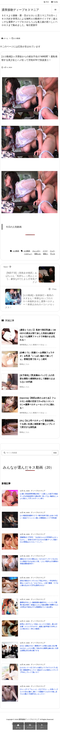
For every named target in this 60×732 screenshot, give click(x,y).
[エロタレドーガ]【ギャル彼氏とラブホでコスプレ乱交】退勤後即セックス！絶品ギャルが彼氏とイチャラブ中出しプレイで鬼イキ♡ (39, 670)
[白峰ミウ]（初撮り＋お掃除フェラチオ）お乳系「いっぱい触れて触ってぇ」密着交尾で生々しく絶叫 (37, 355)
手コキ (52, 254)
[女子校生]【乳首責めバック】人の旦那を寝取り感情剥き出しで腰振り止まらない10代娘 (37, 378)
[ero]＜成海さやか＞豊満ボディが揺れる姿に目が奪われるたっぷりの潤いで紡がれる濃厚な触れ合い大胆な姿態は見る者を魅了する (39, 648)
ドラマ (45, 251)
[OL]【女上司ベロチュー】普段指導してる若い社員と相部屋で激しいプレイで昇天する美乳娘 (37, 423)
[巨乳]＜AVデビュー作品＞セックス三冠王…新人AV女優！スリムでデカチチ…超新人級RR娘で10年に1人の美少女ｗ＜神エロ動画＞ (38, 626)
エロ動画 (17, 38)
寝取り (45, 254)
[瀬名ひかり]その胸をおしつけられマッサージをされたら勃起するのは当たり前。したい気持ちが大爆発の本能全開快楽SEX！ (39, 561)
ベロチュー (28, 254)
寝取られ (37, 254)
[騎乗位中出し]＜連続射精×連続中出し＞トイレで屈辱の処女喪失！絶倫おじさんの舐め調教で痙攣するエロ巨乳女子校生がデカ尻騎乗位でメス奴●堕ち (39, 605)
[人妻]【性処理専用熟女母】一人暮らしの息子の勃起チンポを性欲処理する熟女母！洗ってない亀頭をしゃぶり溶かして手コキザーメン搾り (39, 496)
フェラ (52, 251)
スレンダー (36, 251)
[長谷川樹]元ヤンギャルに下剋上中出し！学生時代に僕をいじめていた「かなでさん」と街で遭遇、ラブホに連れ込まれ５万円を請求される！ (39, 583)
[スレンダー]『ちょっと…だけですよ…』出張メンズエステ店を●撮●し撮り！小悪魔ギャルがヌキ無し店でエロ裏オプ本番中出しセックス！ (39, 691)
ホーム (5, 38)
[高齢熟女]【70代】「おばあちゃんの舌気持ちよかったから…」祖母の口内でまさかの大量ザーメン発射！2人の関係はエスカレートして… (39, 539)
